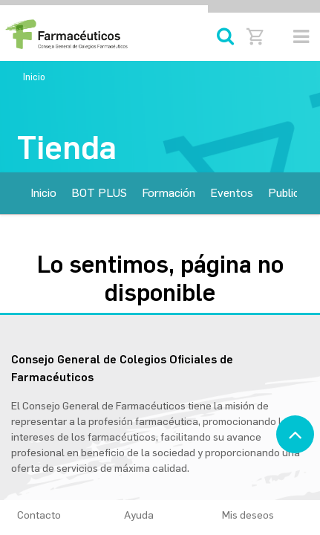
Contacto (39, 515)
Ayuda (139, 515)
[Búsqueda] (225, 37)
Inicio (34, 76)
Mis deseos (254, 515)
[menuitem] (43, 193)
